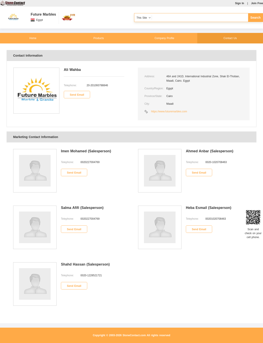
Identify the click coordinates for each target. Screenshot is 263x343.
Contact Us (230, 38)
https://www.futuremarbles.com (169, 111)
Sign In (239, 3)
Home (32, 38)
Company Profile (164, 38)
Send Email (77, 94)
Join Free (257, 3)
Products (98, 38)
